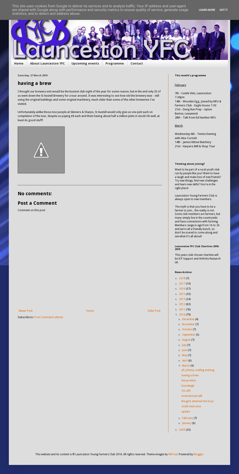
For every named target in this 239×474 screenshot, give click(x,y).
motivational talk (191, 396)
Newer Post (26, 310)
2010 (182, 314)
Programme (115, 63)
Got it (224, 9)
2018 (182, 278)
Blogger (198, 454)
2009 (182, 429)
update (185, 411)
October (187, 329)
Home (18, 63)
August (186, 339)
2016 (182, 288)
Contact (137, 63)
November (188, 324)
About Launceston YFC (47, 63)
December (188, 319)
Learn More (207, 9)
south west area (191, 406)
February (188, 418)
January (187, 423)
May (185, 355)
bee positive (188, 380)
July (184, 345)
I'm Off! (186, 390)
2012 (182, 304)
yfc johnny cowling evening (197, 370)
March (186, 365)
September (189, 334)
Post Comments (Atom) (48, 317)
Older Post (154, 310)
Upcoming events (85, 63)
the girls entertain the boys (197, 401)
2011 (182, 309)
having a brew (190, 375)
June (185, 350)
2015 (182, 294)
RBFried (172, 454)
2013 (182, 299)
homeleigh (187, 385)
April (185, 360)
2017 (182, 283)
